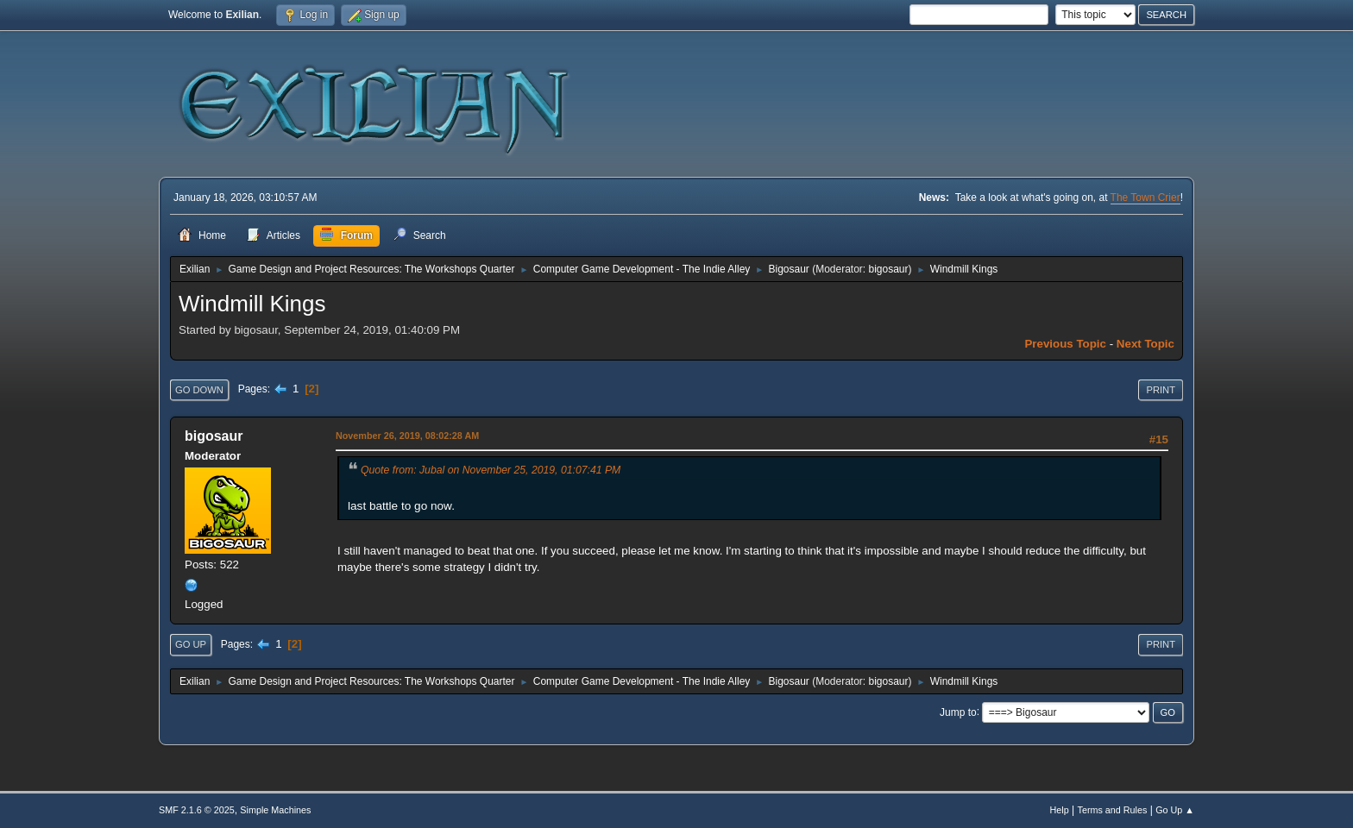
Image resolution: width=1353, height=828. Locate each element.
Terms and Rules (1113, 810)
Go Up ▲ (1174, 810)
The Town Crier (1145, 197)
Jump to (958, 712)
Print (1160, 390)
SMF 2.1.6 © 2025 (197, 810)
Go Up (190, 644)
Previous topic (1065, 343)
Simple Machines (275, 810)
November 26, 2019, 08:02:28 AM (407, 435)
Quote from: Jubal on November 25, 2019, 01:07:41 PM (490, 470)
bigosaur (888, 269)
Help (1059, 810)
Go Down (199, 390)
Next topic (1145, 343)
